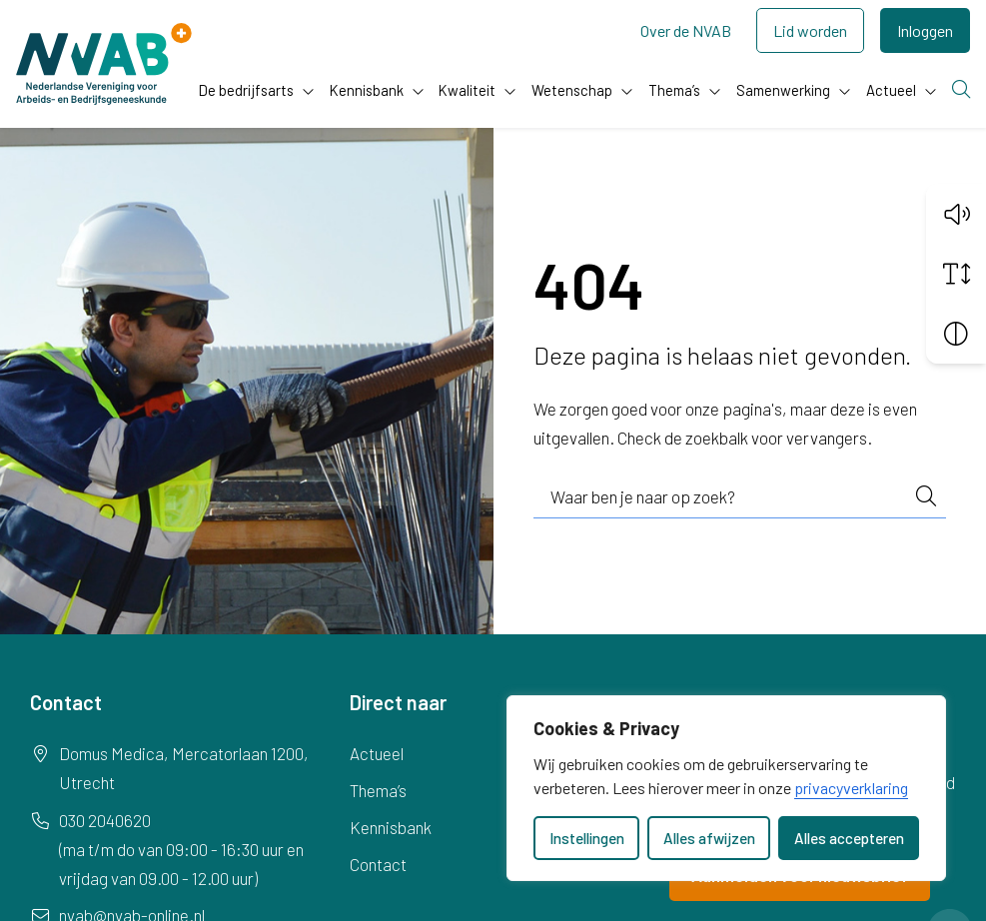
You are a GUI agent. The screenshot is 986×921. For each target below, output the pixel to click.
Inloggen (925, 30)
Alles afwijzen (709, 838)
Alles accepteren (849, 838)
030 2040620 (105, 820)
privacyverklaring (851, 787)
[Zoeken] (961, 90)
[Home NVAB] (104, 64)
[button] (956, 214)
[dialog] (726, 788)
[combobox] (740, 497)
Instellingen (586, 838)
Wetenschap (571, 90)
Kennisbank (367, 90)
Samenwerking (783, 90)
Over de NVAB (685, 30)
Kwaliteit (467, 90)
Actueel (891, 90)
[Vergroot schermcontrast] (956, 334)
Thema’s (674, 90)
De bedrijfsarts (246, 90)
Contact (378, 864)
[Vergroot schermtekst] (956, 274)
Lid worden (810, 30)
